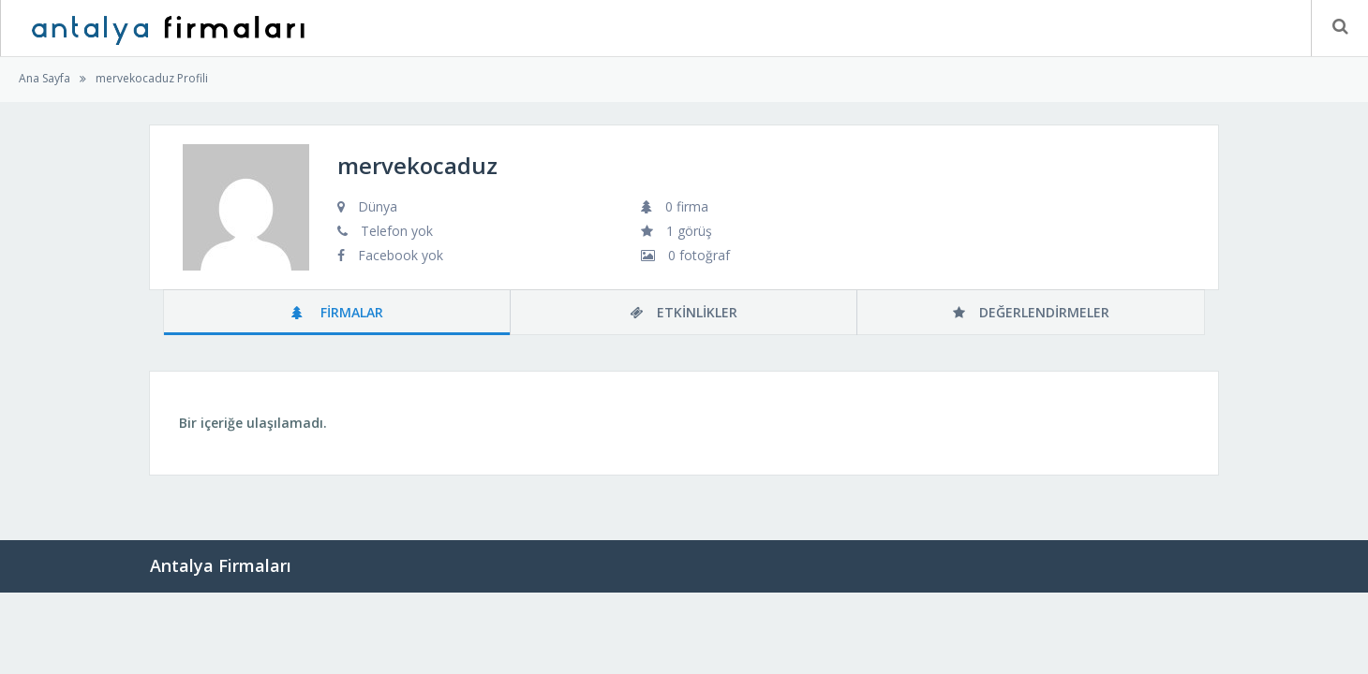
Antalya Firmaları (220, 565)
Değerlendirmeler (1031, 312)
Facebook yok (400, 255)
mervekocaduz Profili (152, 78)
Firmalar (337, 312)
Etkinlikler (683, 312)
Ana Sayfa (44, 78)
